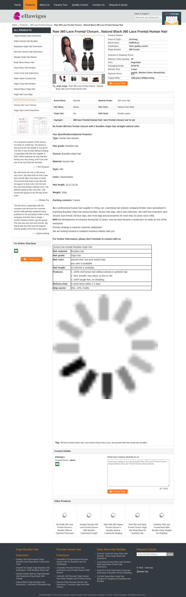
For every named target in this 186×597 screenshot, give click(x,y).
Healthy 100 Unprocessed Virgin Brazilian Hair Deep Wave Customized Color (32, 561)
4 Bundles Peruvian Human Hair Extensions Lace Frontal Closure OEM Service (73, 570)
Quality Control (80, 4)
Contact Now (119, 83)
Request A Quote (118, 4)
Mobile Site (142, 572)
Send (169, 554)
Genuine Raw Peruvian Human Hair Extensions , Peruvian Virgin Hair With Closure (73, 584)
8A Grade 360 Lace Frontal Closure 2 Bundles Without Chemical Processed (65, 528)
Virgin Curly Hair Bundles (25, 84)
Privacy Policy (45, 595)
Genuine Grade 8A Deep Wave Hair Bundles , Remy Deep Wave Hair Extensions (112, 556)
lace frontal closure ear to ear (97, 443)
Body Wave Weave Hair (24, 62)
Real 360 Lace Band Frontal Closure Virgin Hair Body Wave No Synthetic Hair (137, 528)
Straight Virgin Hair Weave (25, 57)
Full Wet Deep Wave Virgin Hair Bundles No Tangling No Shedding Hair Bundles (114, 578)
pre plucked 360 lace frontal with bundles (129, 443)
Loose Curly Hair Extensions (26, 73)
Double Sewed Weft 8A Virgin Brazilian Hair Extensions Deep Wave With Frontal (32, 576)
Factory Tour (60, 4)
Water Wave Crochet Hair (25, 78)
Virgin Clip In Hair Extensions (26, 110)
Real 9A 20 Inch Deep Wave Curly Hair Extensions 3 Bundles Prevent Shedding (114, 571)
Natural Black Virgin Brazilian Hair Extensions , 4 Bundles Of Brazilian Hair (33, 583)
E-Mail (140, 567)
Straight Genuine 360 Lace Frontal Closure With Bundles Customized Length (89, 528)
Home (17, 4)
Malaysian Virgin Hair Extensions (28, 46)
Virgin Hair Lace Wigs (23, 94)
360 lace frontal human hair (72, 443)
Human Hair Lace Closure (25, 105)
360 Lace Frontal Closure (41, 25)
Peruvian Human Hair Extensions (28, 52)
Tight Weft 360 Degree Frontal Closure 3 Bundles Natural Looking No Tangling (113, 528)
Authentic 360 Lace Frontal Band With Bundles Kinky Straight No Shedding (162, 528)
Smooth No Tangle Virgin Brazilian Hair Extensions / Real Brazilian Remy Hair (33, 569)
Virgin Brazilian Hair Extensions (27, 36)
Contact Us (98, 4)
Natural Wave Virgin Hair (24, 89)
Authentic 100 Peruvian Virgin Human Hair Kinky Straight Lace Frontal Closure (74, 577)
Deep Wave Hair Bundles (25, 68)
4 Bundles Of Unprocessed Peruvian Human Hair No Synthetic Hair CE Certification (72, 561)
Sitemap (149, 567)
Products (30, 4)
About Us (44, 4)
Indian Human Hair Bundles (26, 41)
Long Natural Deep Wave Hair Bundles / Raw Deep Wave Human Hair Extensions (114, 564)
